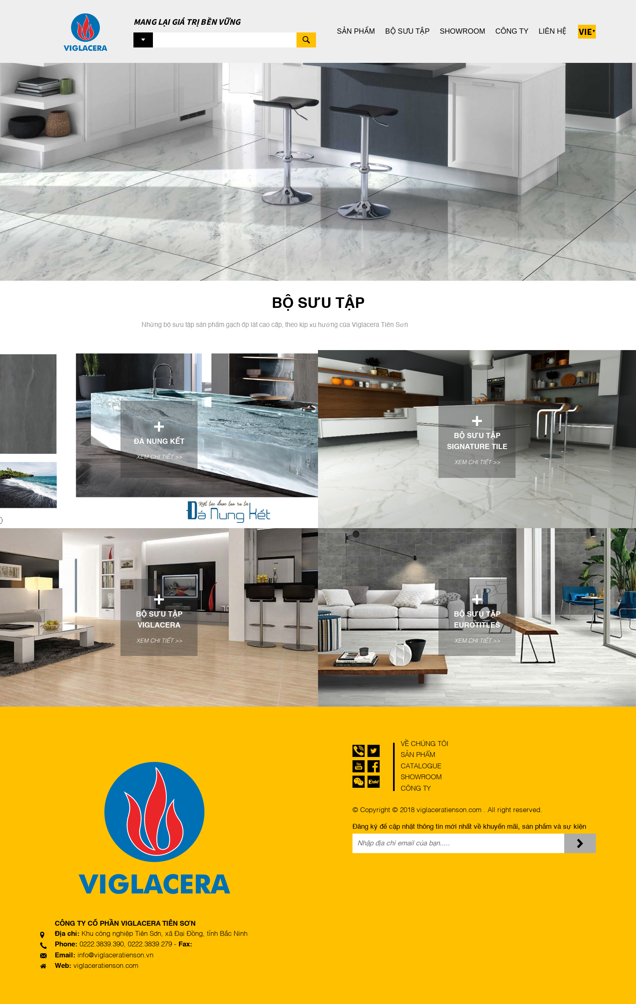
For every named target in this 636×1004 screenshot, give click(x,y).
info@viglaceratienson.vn (115, 955)
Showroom (462, 31)
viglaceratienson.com (105, 966)
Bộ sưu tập (407, 31)
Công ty (512, 31)
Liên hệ (552, 31)
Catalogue (421, 766)
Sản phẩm (356, 31)
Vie (585, 31)
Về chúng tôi (425, 744)
